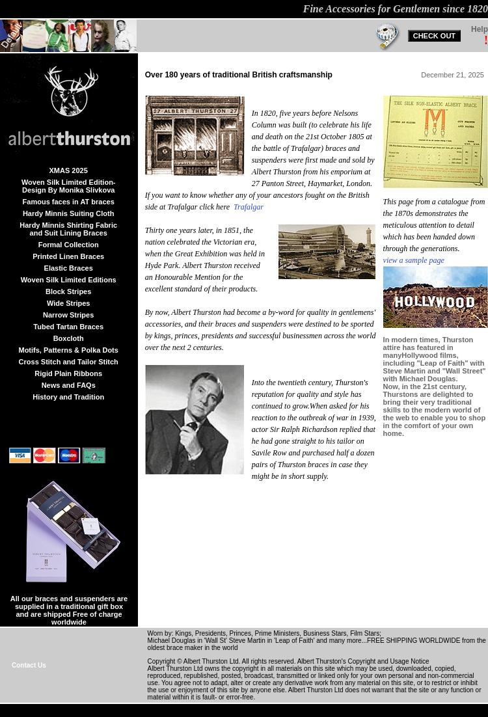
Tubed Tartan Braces (68, 327)
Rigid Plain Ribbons (68, 373)
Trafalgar (249, 206)
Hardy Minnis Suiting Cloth (69, 213)
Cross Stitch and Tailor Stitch (68, 362)
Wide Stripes (68, 303)
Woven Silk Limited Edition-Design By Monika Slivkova (68, 186)
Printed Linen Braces (68, 256)
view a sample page (413, 260)
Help (479, 29)
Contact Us (29, 665)
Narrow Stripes (68, 315)
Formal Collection (68, 245)
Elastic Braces (68, 268)
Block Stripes (68, 291)
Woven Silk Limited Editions (68, 280)
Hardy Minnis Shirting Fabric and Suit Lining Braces (68, 229)
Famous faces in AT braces (69, 202)
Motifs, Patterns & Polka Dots (68, 350)
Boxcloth (68, 338)
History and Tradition (68, 397)
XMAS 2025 (68, 170)
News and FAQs (69, 385)
